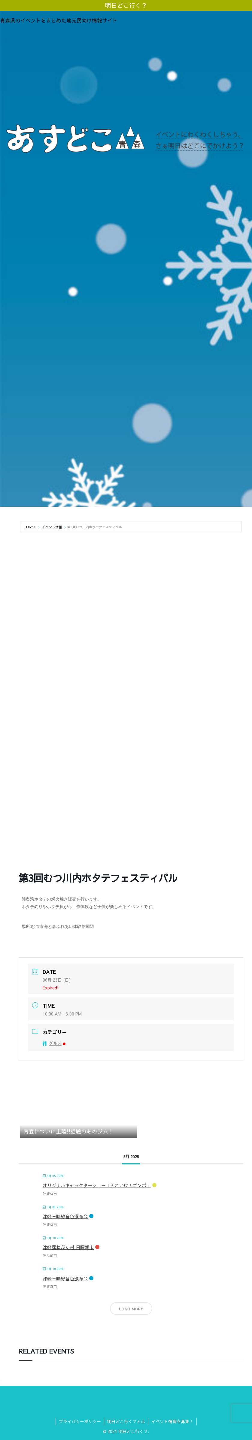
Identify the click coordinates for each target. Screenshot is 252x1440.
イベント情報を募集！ (172, 1421)
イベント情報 (52, 527)
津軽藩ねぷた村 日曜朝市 (68, 1247)
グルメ (54, 1043)
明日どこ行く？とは (126, 1421)
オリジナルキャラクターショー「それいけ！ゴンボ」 (97, 1185)
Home (31, 527)
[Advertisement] (126, 73)
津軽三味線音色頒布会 (65, 1216)
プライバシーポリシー (80, 1421)
